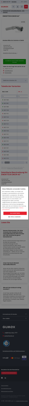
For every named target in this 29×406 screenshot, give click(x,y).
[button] (14, 217)
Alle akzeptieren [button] (15, 213)
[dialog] (14, 203)
